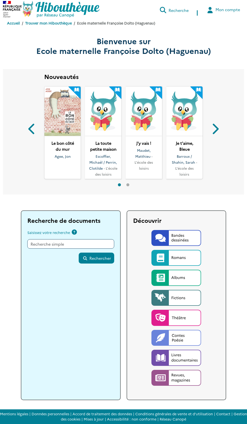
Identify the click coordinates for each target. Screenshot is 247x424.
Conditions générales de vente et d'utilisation (174, 413)
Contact (223, 413)
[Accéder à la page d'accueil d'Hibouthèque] (61, 9)
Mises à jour (94, 419)
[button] (32, 130)
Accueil (13, 23)
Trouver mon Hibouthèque (48, 23)
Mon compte (223, 10)
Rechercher (97, 258)
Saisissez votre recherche (48, 232)
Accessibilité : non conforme (131, 419)
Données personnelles (50, 413)
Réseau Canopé (173, 419)
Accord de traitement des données (102, 413)
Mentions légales (14, 413)
